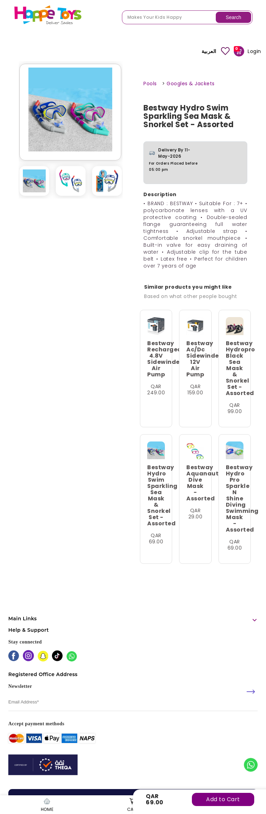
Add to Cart (223, 799)
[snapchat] (43, 657)
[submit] (251, 691)
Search (233, 17)
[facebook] (13, 656)
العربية (209, 51)
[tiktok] (57, 656)
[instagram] (28, 656)
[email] (133, 702)
